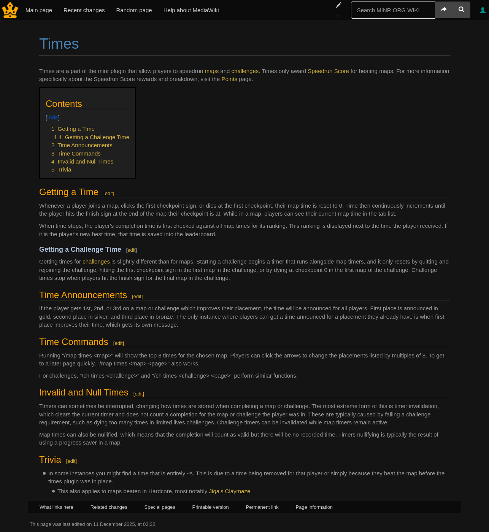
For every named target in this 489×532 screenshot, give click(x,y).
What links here (56, 507)
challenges (245, 71)
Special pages (159, 507)
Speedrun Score (328, 71)
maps (212, 71)
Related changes (108, 507)
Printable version (210, 507)
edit (109, 193)
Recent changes (84, 10)
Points (229, 79)
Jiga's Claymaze (230, 491)
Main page (38, 10)
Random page (134, 10)
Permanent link (262, 507)
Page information (314, 507)
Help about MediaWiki (191, 10)
